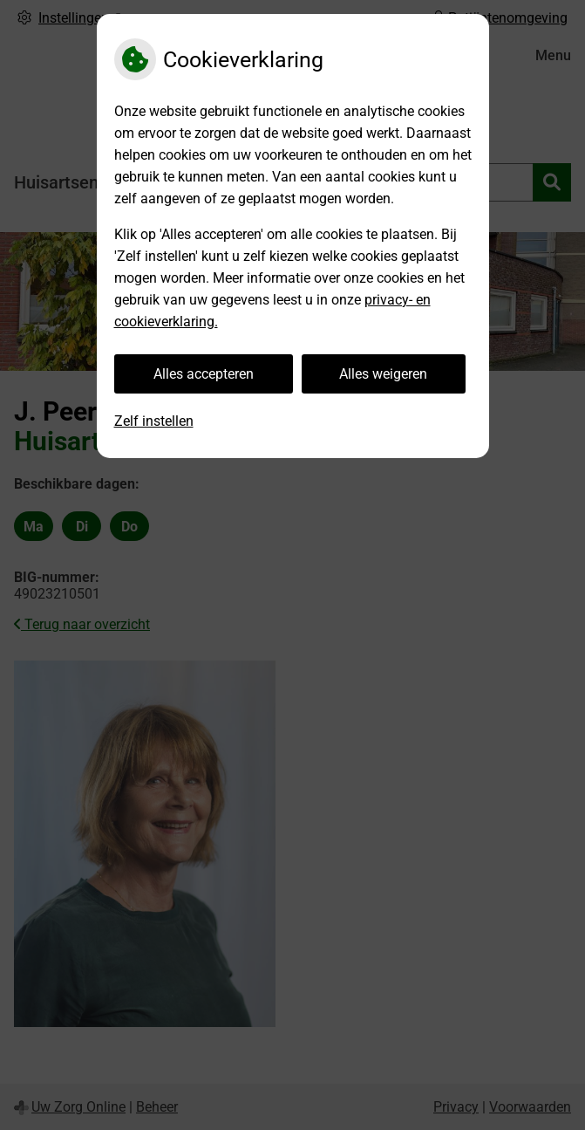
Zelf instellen (154, 421)
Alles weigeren (383, 374)
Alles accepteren (203, 374)
